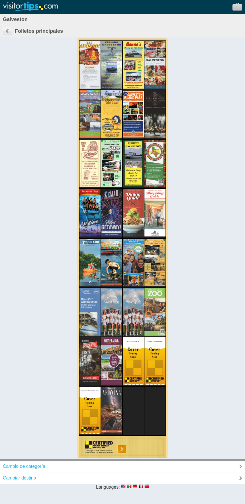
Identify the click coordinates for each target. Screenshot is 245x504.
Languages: (108, 487)
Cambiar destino (19, 478)
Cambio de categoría (24, 466)
